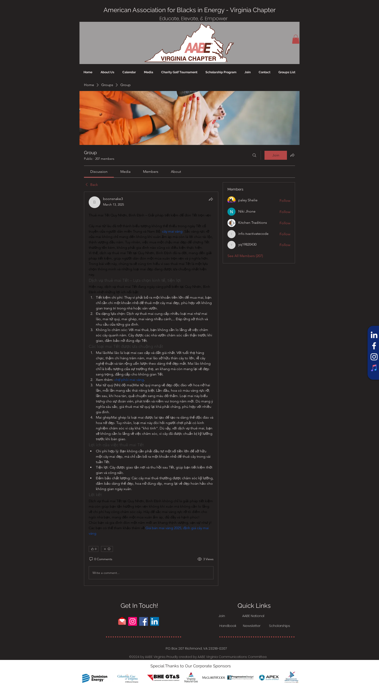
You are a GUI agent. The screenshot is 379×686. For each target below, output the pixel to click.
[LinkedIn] (374, 335)
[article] (151, 389)
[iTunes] (374, 368)
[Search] (254, 155)
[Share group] (292, 155)
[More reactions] (107, 549)
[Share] (211, 199)
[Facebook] (374, 346)
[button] (296, 39)
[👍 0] (93, 549)
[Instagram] (374, 357)
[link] (99, 171)
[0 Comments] (100, 559)
